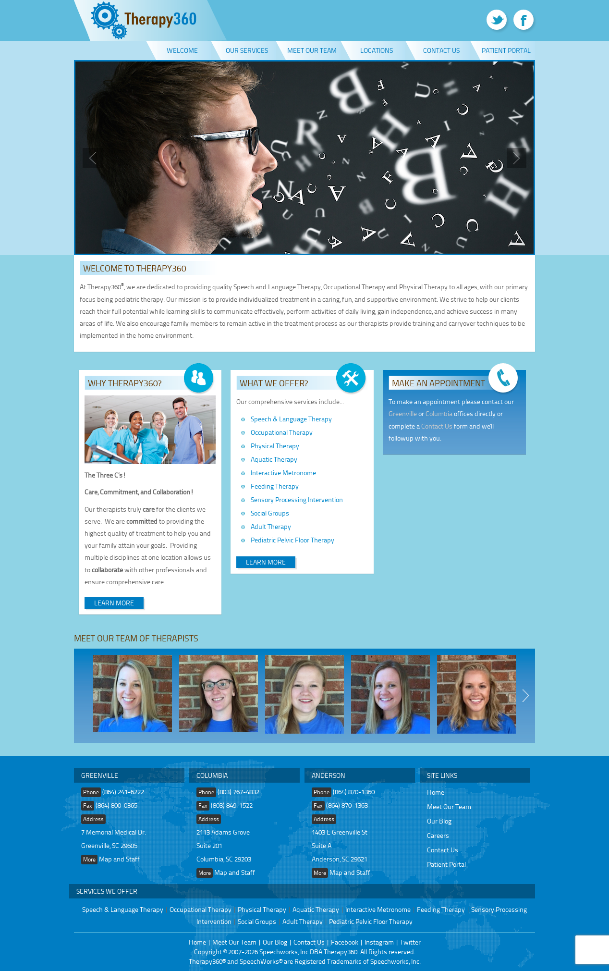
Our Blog (439, 820)
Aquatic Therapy (274, 459)
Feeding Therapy (275, 486)
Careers (438, 835)
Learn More (114, 602)
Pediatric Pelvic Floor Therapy (292, 539)
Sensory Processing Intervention (297, 499)
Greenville (403, 413)
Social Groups (270, 512)
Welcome (182, 50)
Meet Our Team (312, 50)
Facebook (344, 941)
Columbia (439, 413)
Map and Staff (119, 858)
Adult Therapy (271, 526)
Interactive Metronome (283, 472)
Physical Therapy (275, 445)
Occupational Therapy (282, 432)
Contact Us (441, 50)
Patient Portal (506, 50)
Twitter (410, 941)
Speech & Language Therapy (291, 418)
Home (435, 792)
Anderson (328, 775)
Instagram (379, 941)
